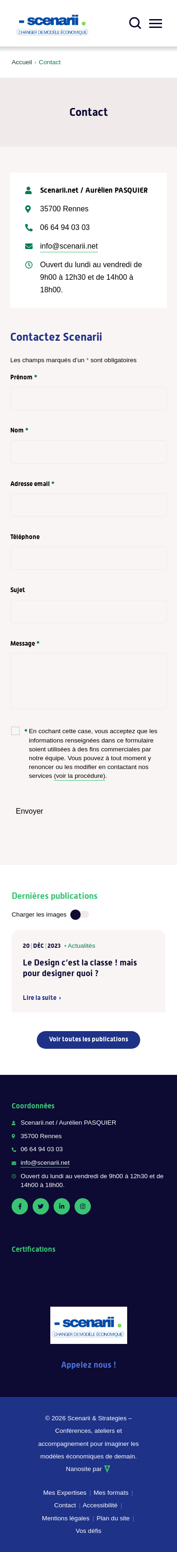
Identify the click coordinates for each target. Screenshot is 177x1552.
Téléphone (25, 536)
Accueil (22, 62)
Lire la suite (39, 998)
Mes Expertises (65, 1492)
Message (25, 643)
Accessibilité (100, 1505)
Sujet (17, 590)
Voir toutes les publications (88, 1039)
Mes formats (111, 1492)
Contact (65, 1505)
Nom (19, 430)
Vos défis (88, 1530)
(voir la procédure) (79, 775)
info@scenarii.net (69, 246)
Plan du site (112, 1518)
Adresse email (32, 483)
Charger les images (39, 914)
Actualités (81, 945)
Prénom (23, 377)
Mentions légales (65, 1518)
